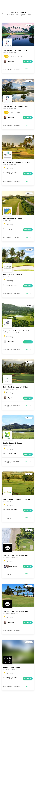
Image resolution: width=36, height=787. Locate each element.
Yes (26, 69)
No (30, 69)
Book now (27, 61)
